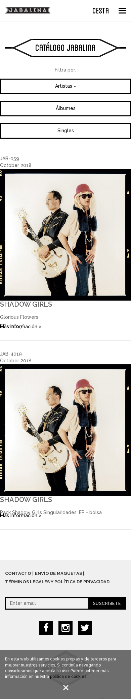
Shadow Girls (26, 304)
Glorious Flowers (19, 317)
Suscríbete (107, 603)
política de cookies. (68, 677)
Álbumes (66, 108)
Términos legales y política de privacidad (57, 581)
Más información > (20, 326)
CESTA (100, 9)
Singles (65, 130)
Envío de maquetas (58, 573)
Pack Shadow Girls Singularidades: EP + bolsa (51, 512)
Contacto (18, 573)
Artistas (65, 86)
